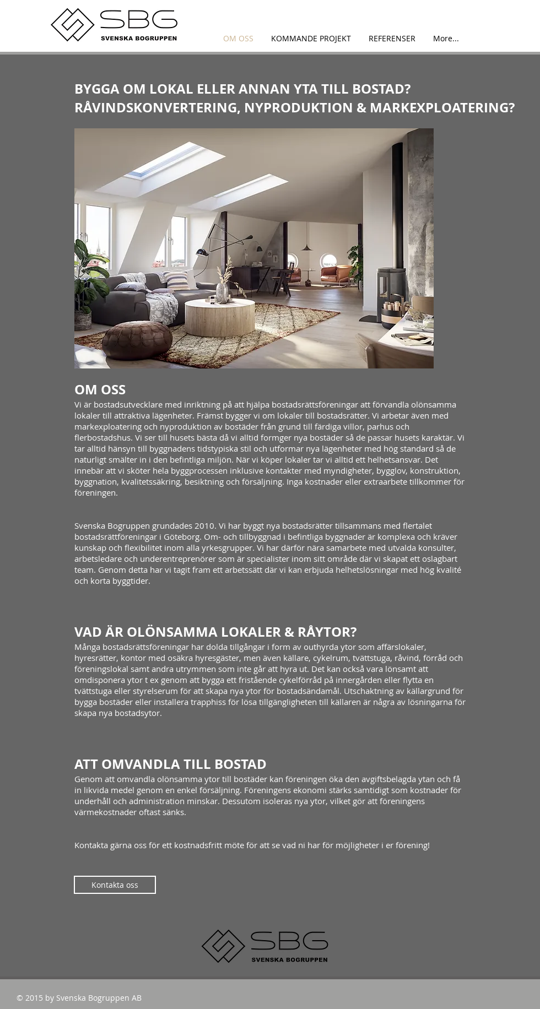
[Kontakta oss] (115, 885)
